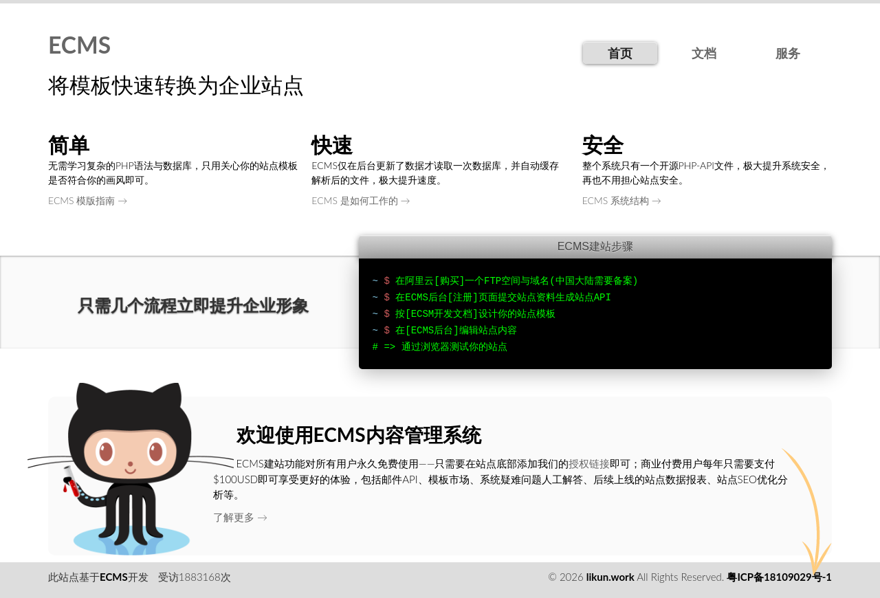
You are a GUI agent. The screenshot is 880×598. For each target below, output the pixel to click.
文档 (704, 52)
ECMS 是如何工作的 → (360, 200)
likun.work (610, 577)
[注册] (463, 297)
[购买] (449, 281)
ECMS (79, 44)
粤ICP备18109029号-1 (779, 577)
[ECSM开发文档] (441, 314)
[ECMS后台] (432, 330)
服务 (788, 52)
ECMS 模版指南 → (87, 200)
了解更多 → (240, 517)
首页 (620, 52)
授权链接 (589, 463)
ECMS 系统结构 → (621, 200)
